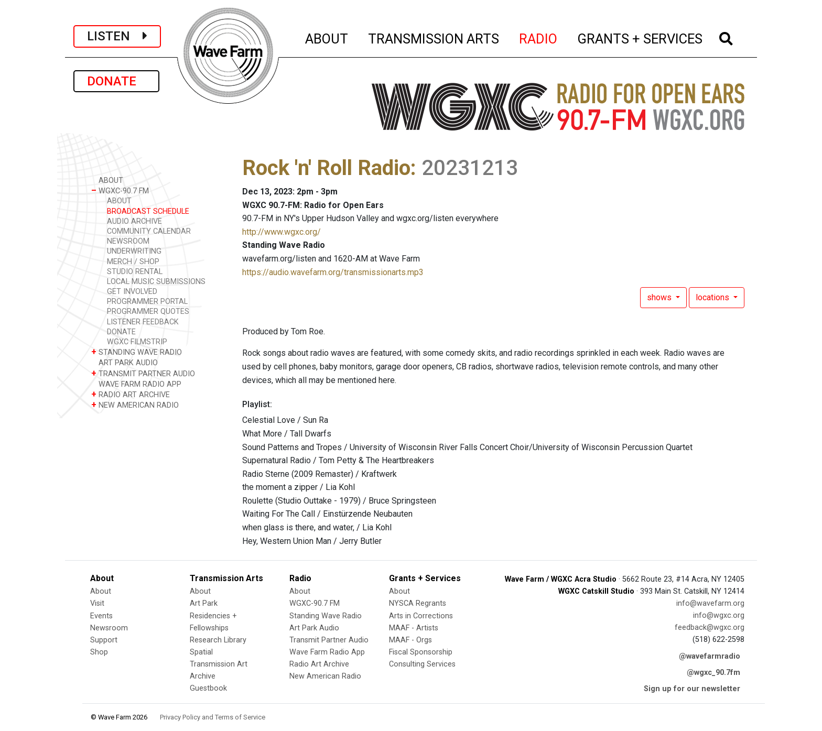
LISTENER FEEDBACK (143, 322)
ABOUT (327, 37)
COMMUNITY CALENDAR (149, 231)
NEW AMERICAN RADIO (135, 405)
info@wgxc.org (718, 615)
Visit (97, 603)
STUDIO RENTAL (135, 271)
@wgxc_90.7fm (713, 672)
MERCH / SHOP (133, 261)
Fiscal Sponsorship (420, 652)
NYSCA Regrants (417, 603)
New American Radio (325, 676)
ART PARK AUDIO (124, 362)
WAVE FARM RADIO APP (136, 384)
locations (713, 297)
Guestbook (208, 688)
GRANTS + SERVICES (640, 37)
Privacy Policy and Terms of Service (212, 717)
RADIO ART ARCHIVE (130, 394)
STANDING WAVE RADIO (136, 352)
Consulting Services (422, 664)
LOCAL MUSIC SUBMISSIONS (156, 281)
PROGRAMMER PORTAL (147, 301)
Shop (99, 652)
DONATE (116, 81)
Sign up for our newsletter (692, 688)
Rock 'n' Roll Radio (326, 168)
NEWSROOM (128, 241)
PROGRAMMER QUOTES (148, 311)
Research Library (218, 640)
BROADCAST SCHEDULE (148, 211)
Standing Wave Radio (325, 616)
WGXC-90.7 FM (120, 190)
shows (660, 297)
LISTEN (117, 36)
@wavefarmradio (709, 656)
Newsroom (109, 628)
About (100, 591)
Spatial (201, 652)
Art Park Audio (314, 628)
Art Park (204, 603)
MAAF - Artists (413, 628)
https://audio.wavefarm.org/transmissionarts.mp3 (333, 272)
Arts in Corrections (421, 616)
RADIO (538, 37)
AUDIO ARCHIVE (134, 221)
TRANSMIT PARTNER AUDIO (143, 373)
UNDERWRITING (134, 251)
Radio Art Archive (319, 664)
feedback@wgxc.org (709, 627)
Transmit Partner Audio (329, 640)
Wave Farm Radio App (327, 652)
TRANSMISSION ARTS (434, 37)
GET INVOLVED (132, 291)
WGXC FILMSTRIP (137, 341)
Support (103, 640)
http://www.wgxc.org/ (281, 232)
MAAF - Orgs (410, 640)
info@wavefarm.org (710, 603)
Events (101, 616)
